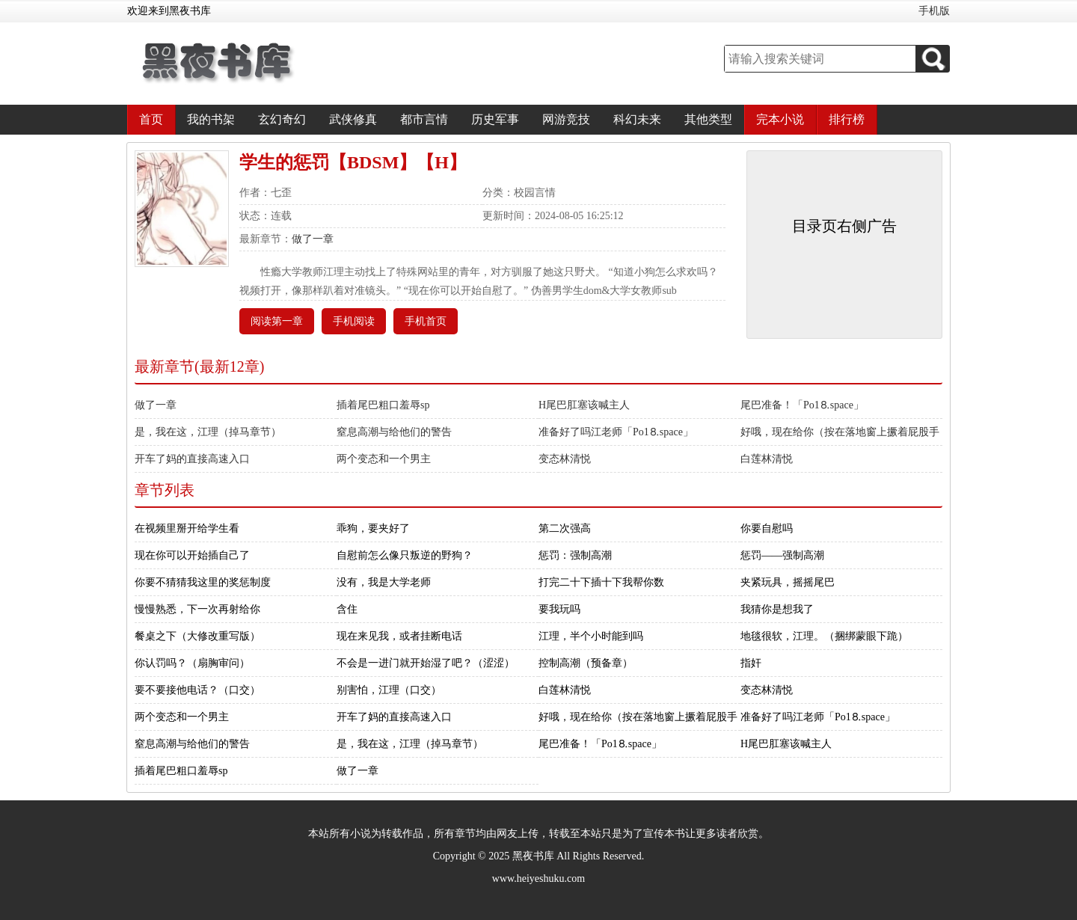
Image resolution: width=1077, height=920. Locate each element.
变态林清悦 (564, 458)
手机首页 (426, 321)
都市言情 (424, 119)
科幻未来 (637, 119)
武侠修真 (353, 119)
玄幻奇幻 (282, 119)
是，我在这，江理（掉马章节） (208, 432)
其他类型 (708, 119)
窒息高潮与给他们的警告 (394, 432)
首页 (151, 119)
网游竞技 (566, 119)
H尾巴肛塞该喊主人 (584, 405)
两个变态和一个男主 (384, 458)
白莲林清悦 (766, 458)
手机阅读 (354, 321)
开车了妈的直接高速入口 (192, 458)
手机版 (934, 10)
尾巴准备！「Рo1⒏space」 (802, 405)
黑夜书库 (533, 856)
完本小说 (780, 119)
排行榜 (847, 119)
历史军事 (495, 119)
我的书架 (211, 119)
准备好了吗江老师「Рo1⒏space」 (615, 432)
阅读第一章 (277, 321)
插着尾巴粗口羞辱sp (383, 405)
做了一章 (313, 239)
